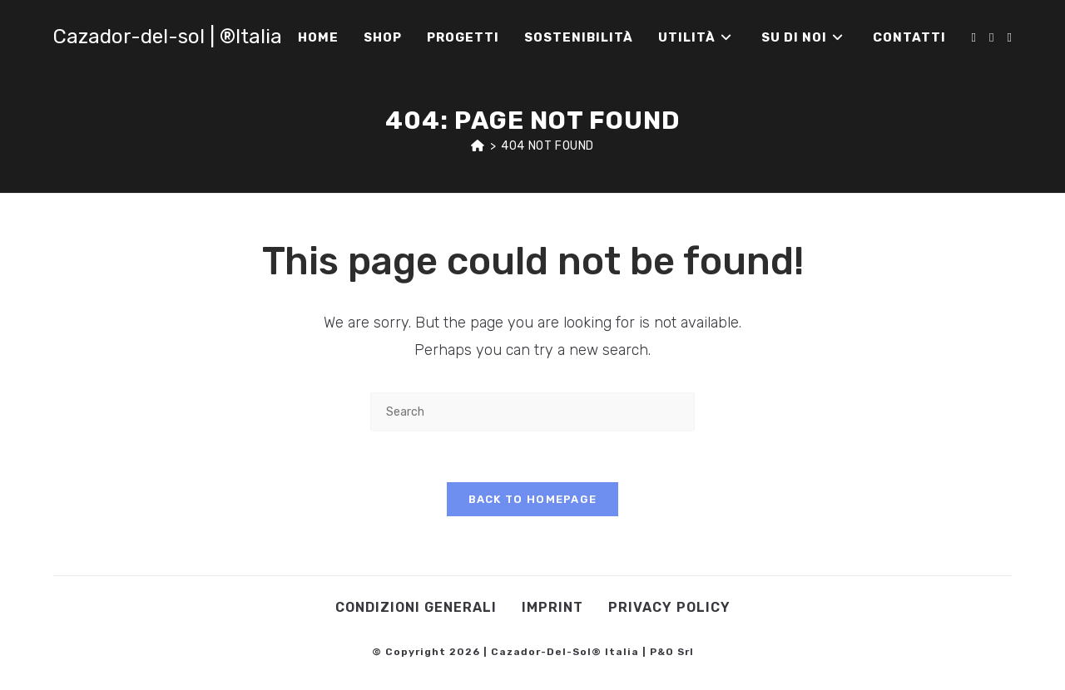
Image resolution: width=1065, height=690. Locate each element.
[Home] (478, 146)
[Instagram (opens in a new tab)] (991, 38)
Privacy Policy (669, 607)
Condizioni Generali (416, 607)
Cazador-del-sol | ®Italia (167, 36)
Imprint (552, 607)
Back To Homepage (532, 499)
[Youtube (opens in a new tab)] (1009, 38)
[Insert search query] (532, 411)
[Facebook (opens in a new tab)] (974, 38)
